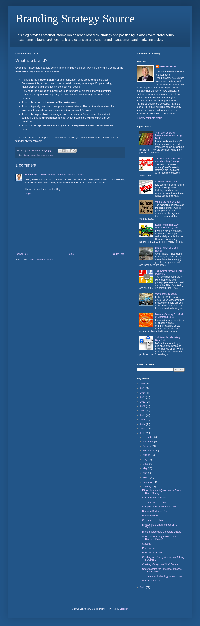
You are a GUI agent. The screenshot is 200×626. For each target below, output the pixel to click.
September (149, 450)
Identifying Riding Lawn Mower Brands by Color (167, 226)
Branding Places (150, 515)
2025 (143, 388)
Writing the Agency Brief (167, 201)
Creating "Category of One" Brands (160, 564)
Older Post (118, 254)
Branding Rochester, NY (154, 511)
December (148, 437)
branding (50, 155)
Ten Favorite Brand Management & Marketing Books (168, 135)
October (147, 446)
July (145, 459)
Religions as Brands (152, 552)
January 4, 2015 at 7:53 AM (70, 174)
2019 (143, 415)
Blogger (124, 609)
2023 (143, 397)
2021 (143, 406)
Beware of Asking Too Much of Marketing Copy (169, 315)
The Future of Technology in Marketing (162, 576)
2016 (143, 428)
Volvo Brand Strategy (166, 294)
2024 (143, 392)
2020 (143, 410)
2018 (143, 419)
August (147, 455)
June (145, 464)
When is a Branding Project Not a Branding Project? (159, 537)
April (145, 473)
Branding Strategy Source (75, 18)
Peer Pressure (149, 548)
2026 (143, 383)
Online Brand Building (166, 181)
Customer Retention (152, 520)
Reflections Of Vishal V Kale (40, 174)
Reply (28, 194)
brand (27, 155)
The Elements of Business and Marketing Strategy (168, 160)
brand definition (38, 155)
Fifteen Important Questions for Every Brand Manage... (161, 491)
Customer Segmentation (154, 497)
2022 (143, 401)
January (147, 486)
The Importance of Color (154, 502)
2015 (143, 433)
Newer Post (22, 254)
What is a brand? (151, 580)
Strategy (146, 543)
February (148, 482)
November (148, 441)
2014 (143, 587)
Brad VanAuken (168, 66)
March (146, 477)
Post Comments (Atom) (41, 259)
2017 (143, 424)
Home (71, 254)
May (145, 468)
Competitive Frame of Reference (159, 506)
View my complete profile (149, 118)
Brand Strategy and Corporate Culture (161, 532)
